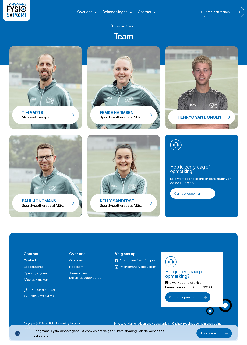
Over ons (91, 12)
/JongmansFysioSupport (138, 260)
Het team (76, 267)
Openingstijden (35, 273)
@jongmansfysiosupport (138, 267)
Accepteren (209, 333)
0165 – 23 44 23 (41, 296)
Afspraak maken (217, 12)
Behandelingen (116, 12)
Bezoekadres (34, 267)
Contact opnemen (187, 193)
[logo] (16, 10)
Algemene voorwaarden (154, 323)
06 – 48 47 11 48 (42, 290)
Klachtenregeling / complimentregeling (196, 323)
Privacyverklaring (125, 323)
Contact (140, 12)
